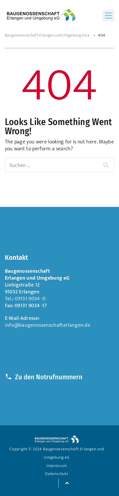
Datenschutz (56, 473)
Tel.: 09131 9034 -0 (25, 299)
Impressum (57, 465)
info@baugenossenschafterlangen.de (48, 325)
